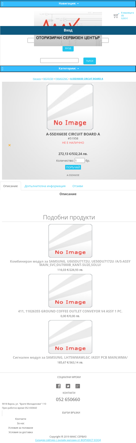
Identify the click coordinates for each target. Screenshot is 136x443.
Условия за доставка (21, 432)
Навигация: (69, 3)
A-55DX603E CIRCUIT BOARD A (86, 78)
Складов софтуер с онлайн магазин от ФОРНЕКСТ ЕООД (68, 440)
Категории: (69, 68)
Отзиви (77, 186)
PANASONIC (61, 78)
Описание (10, 186)
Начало (37, 78)
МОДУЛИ (48, 78)
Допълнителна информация (45, 186)
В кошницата (127, 12)
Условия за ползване (20, 427)
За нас (20, 423)
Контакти (20, 419)
